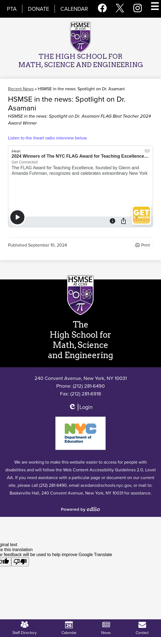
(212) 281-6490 (89, 386)
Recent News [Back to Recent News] (21, 89)
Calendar (74, 9)
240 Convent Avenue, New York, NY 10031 (80, 378)
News (106, 628)
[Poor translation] (20, 561)
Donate (38, 9)
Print (145, 245)
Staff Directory (24, 628)
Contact (142, 628)
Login (80, 409)
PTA (12, 9)
